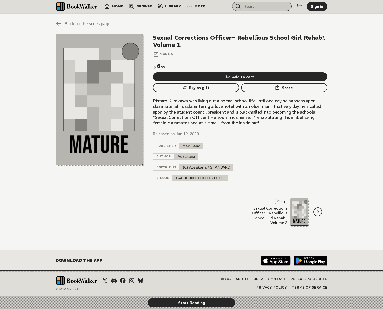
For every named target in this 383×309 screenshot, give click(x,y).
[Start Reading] (99, 99)
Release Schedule (309, 279)
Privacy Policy (271, 287)
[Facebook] (123, 281)
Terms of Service (309, 287)
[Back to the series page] (83, 23)
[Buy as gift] (196, 87)
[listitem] (191, 146)
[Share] (284, 87)
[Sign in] (317, 6)
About (242, 279)
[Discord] (114, 281)
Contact (277, 279)
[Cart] (299, 6)
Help (258, 279)
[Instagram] (132, 281)
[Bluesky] (141, 281)
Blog (226, 279)
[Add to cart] (240, 76)
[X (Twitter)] (105, 281)
